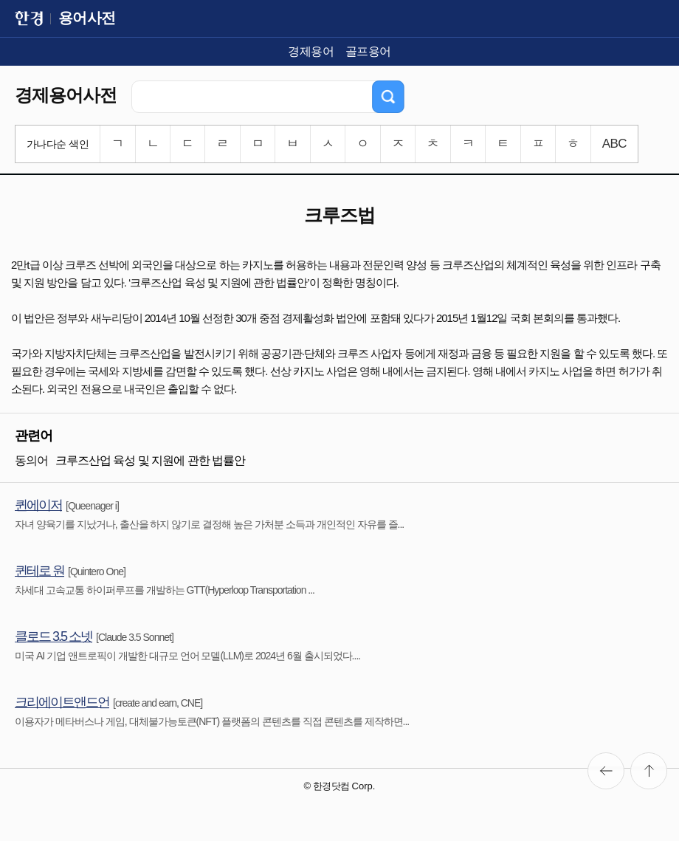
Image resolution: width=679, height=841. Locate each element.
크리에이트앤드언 (62, 702)
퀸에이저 (38, 505)
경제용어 (311, 51)
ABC (614, 144)
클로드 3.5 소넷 (53, 636)
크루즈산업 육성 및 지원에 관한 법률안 (150, 460)
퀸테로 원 (39, 570)
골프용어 (368, 51)
